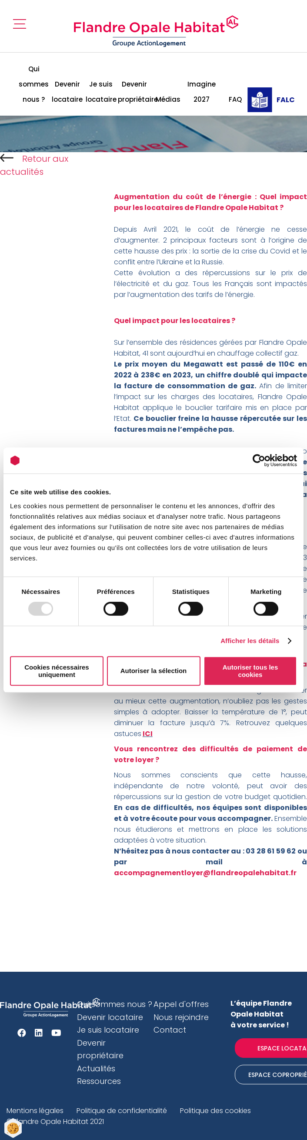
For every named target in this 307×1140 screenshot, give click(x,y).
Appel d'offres (181, 1004)
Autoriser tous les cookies (250, 670)
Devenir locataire (67, 92)
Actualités (96, 1068)
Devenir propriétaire (134, 92)
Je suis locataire (101, 92)
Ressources (99, 1081)
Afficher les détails (249, 640)
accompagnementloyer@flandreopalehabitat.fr (205, 873)
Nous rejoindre (181, 1017)
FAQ (235, 99)
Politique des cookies (215, 1111)
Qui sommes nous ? (34, 84)
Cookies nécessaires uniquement (56, 670)
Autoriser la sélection (153, 670)
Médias (168, 99)
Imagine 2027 (201, 92)
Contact (170, 1029)
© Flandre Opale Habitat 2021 (55, 1122)
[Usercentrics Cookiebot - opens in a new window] (259, 460)
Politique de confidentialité (122, 1111)
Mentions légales (35, 1111)
